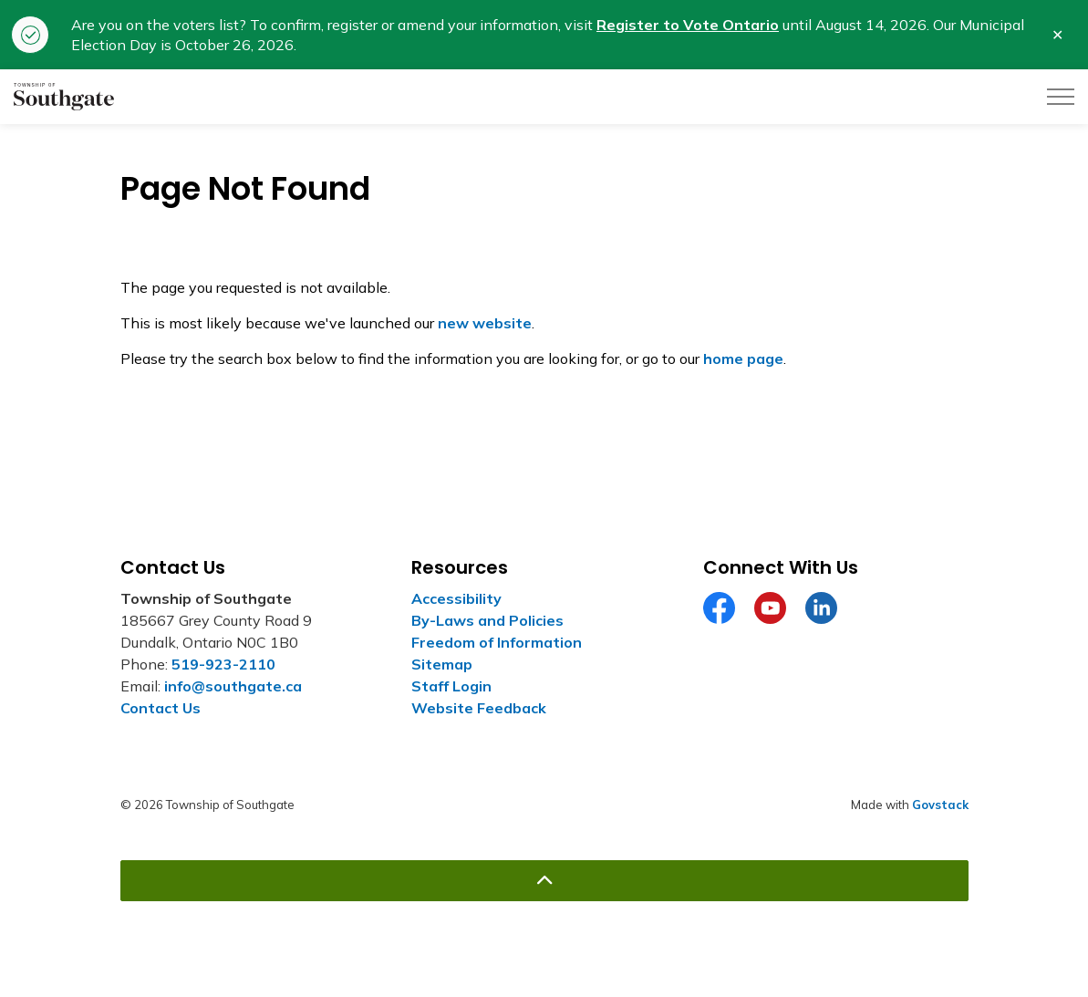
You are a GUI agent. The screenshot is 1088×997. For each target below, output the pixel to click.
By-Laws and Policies (487, 620)
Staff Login (451, 686)
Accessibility (456, 598)
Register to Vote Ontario (687, 25)
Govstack (940, 804)
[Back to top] (544, 880)
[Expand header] (1060, 96)
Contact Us (160, 708)
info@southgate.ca (233, 686)
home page (743, 358)
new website (485, 323)
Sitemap (441, 664)
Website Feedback (478, 708)
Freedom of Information (496, 642)
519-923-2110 (223, 664)
